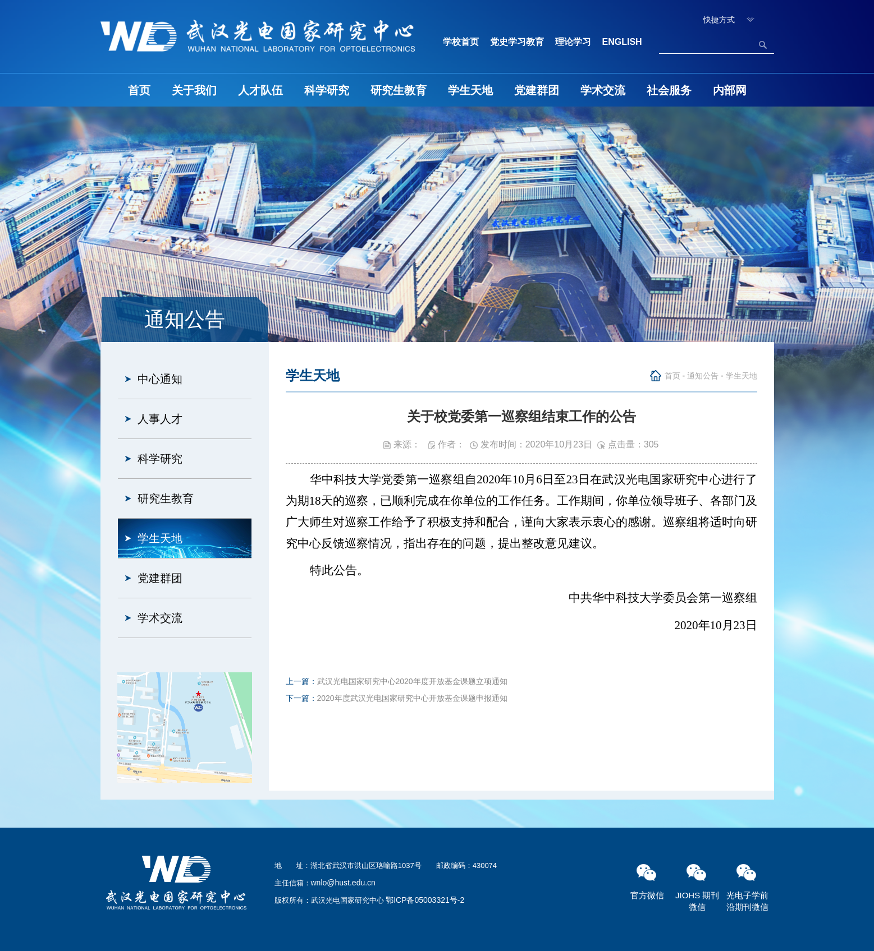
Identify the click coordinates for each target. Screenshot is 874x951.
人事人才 (160, 419)
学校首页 (461, 42)
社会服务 (669, 90)
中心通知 (160, 379)
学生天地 (470, 90)
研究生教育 (398, 90)
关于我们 (194, 90)
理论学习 (573, 42)
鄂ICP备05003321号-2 (425, 899)
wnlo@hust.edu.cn (343, 882)
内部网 (730, 90)
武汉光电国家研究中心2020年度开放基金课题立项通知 (412, 681)
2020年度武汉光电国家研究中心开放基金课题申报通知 (412, 698)
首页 (139, 90)
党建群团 (536, 90)
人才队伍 (260, 90)
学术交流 (602, 90)
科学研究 (326, 90)
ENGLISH (622, 42)
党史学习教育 (517, 42)
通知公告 (703, 375)
